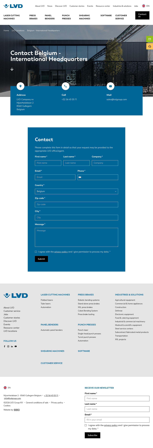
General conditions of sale (37, 402)
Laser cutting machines (12, 17)
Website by (12, 410)
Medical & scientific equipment (128, 325)
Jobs (136, 6)
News (49, 6)
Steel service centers (124, 328)
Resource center (103, 6)
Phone (81, 171)
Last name (68, 156)
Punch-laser (83, 330)
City (37, 211)
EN (147, 6)
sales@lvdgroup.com (117, 99)
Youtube (16, 346)
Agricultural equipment (125, 300)
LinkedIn (12, 346)
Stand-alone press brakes (89, 304)
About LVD (39, 6)
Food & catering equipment (127, 318)
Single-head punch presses (89, 333)
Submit (41, 259)
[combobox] (80, 177)
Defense (118, 311)
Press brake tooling (86, 314)
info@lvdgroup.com (12, 398)
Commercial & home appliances (128, 304)
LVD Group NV (16, 402)
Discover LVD (61, 6)
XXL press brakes (85, 307)
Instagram (8, 346)
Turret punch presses (87, 337)
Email (38, 171)
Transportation (121, 336)
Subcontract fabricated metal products (132, 332)
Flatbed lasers (47, 300)
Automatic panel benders (52, 330)
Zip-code (39, 198)
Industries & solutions (122, 6)
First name (40, 156)
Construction (120, 307)
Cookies (7, 405)
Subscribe (92, 435)
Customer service (121, 17)
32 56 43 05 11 (52, 395)
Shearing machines (84, 17)
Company (96, 156)
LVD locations (10, 331)
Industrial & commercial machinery (130, 321)
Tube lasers (45, 304)
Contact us (142, 15)
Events (90, 6)
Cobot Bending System (88, 311)
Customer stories (77, 6)
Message (39, 224)
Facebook (4, 346)
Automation (46, 307)
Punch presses (66, 17)
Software (106, 15)
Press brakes (33, 17)
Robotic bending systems (88, 300)
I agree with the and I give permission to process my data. (73, 251)
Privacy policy (57, 402)
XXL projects (120, 339)
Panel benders (50, 17)
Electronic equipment (124, 314)
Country (39, 185)
